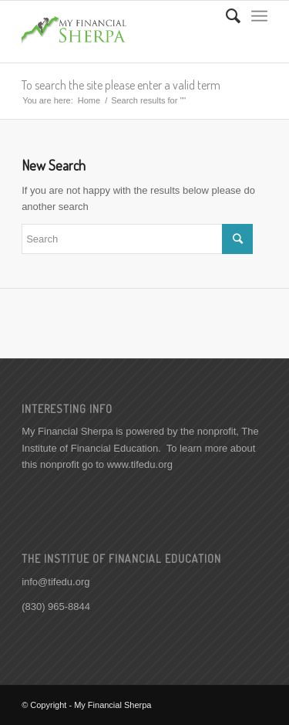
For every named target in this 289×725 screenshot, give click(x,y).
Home (89, 100)
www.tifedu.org (140, 464)
